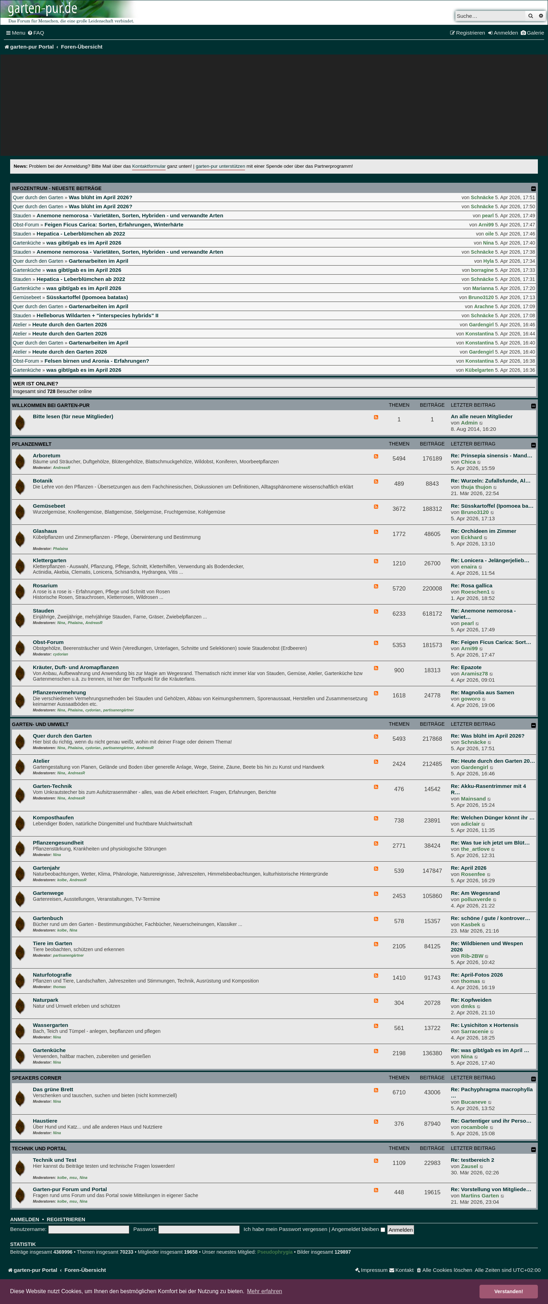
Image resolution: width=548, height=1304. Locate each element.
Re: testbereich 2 (472, 1160)
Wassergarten (50, 1025)
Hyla (488, 261)
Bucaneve (473, 1102)
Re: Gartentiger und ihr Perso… (491, 1121)
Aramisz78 (474, 673)
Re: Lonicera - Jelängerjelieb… (490, 560)
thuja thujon (476, 487)
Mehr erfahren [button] (264, 1291)
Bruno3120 (480, 297)
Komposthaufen (53, 817)
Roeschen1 (475, 592)
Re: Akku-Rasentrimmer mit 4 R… (488, 789)
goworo (471, 699)
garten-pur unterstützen (220, 166)
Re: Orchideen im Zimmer (483, 531)
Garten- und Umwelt (40, 724)
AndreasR (61, 468)
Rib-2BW (472, 956)
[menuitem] (35, 33)
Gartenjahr (46, 868)
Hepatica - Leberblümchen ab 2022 (81, 234)
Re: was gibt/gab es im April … (490, 1050)
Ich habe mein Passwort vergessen (285, 1229)
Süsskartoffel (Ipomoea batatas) (87, 297)
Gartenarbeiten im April (98, 261)
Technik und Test (54, 1160)
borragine (482, 270)
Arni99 (486, 224)
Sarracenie (475, 1031)
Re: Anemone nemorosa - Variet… (483, 614)
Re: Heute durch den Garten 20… (493, 761)
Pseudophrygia (275, 1252)
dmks (468, 1006)
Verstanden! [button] (509, 1291)
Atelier (20, 324)
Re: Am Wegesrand (475, 893)
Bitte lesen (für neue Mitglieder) (73, 416)
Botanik (42, 481)
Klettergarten (49, 560)
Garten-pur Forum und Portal (70, 1189)
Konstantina (480, 333)
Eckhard (471, 537)
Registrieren (66, 1219)
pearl (487, 215)
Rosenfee (473, 874)
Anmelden (24, 1219)
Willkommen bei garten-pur (50, 405)
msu (73, 1178)
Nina (488, 243)
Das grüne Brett (53, 1089)
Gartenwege (48, 893)
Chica (468, 462)
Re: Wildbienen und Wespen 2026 (487, 946)
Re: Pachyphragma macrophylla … (492, 1092)
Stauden (22, 215)
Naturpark (45, 1000)
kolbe (62, 880)
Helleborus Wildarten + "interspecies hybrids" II (97, 315)
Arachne (484, 306)
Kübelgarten (479, 370)
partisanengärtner (118, 710)
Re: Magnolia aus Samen (482, 692)
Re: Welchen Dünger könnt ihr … (493, 817)
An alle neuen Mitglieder (482, 416)
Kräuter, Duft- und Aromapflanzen (76, 667)
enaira (469, 567)
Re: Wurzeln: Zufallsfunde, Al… (491, 481)
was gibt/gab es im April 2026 (83, 243)
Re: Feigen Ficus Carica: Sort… (491, 642)
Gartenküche (27, 243)
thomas (59, 987)
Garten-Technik (52, 786)
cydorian (60, 654)
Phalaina (60, 549)
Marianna (482, 288)
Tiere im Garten (52, 943)
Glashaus (45, 531)
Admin (469, 423)
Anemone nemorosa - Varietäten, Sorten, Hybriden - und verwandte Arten (130, 215)
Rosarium (45, 585)
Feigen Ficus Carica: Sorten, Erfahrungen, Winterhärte (113, 224)
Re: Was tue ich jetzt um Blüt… (490, 843)
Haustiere (45, 1121)
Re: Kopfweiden (471, 1000)
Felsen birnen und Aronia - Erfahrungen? (96, 361)
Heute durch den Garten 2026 (69, 324)
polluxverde (476, 899)
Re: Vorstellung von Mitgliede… (491, 1189)
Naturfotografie (52, 975)
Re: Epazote (466, 667)
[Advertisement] (274, 107)
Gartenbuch (48, 918)
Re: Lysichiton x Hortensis (485, 1025)
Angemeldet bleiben (358, 1229)
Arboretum (46, 455)
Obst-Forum (26, 224)
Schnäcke (482, 197)
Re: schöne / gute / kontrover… (490, 918)
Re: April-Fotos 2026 (477, 975)
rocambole (474, 1127)
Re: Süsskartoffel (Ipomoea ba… (492, 506)
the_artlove (475, 849)
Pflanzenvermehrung (59, 692)
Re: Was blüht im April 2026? (488, 736)
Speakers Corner (37, 1078)
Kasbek (470, 924)
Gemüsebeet (27, 297)
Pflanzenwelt (31, 444)
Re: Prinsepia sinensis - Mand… (491, 455)
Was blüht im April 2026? (100, 197)
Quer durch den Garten (38, 197)
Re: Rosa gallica (471, 585)
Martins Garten (480, 1195)
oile (489, 234)
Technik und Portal (39, 1148)
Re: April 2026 (468, 868)
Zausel (469, 1166)
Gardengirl (481, 324)
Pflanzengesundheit (58, 843)
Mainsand (473, 799)
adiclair (470, 824)
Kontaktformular (149, 166)
